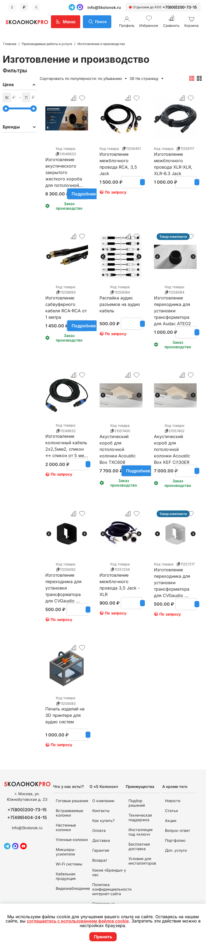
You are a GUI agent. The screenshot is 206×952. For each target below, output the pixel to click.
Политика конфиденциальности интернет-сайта (111, 889)
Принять (103, 936)
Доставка (101, 840)
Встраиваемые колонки (69, 812)
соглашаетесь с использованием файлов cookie (79, 921)
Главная (9, 44)
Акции (170, 820)
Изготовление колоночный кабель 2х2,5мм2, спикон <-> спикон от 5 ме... (66, 443)
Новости (172, 800)
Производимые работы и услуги (47, 44)
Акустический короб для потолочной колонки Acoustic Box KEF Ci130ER (172, 443)
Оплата (99, 830)
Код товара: (66, 148)
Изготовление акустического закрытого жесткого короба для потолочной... (64, 166)
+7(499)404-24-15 (27, 817)
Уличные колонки (72, 839)
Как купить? (103, 820)
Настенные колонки (66, 827)
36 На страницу (146, 79)
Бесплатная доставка (139, 846)
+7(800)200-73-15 (180, 7)
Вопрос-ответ (177, 830)
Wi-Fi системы (69, 864)
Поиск (101, 21)
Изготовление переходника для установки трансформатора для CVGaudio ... (63, 581)
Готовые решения (72, 800)
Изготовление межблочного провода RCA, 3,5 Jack (118, 160)
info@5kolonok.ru (104, 7)
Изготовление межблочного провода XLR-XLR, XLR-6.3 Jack (173, 160)
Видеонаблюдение (73, 888)
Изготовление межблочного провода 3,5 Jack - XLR (120, 581)
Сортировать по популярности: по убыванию (83, 79)
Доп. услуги (176, 850)
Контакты (100, 810)
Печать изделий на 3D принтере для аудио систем (64, 715)
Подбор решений (136, 802)
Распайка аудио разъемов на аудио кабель (120, 304)
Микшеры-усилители (66, 851)
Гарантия (100, 850)
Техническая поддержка (140, 817)
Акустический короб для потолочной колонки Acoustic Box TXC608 (118, 443)
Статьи (171, 810)
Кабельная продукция (66, 876)
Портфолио (175, 840)
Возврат (99, 860)
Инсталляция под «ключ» (140, 831)
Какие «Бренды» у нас (109, 872)
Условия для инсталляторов (142, 860)
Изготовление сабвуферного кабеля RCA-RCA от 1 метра (66, 304)
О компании (103, 800)
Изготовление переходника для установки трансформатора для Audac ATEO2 (172, 304)
